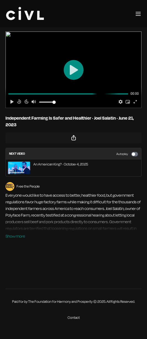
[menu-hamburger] (138, 13)
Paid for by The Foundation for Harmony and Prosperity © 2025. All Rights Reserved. (73, 302)
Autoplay (127, 154)
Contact (74, 318)
